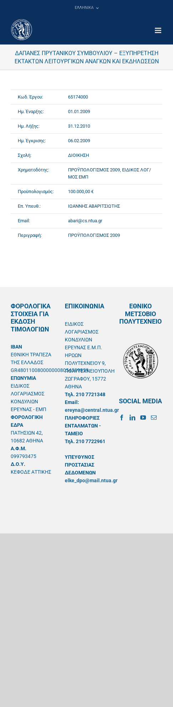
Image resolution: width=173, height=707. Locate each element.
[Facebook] (122, 417)
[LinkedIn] (132, 417)
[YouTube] (143, 417)
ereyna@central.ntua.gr (92, 410)
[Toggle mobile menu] (158, 30)
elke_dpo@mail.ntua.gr (91, 480)
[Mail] (154, 417)
